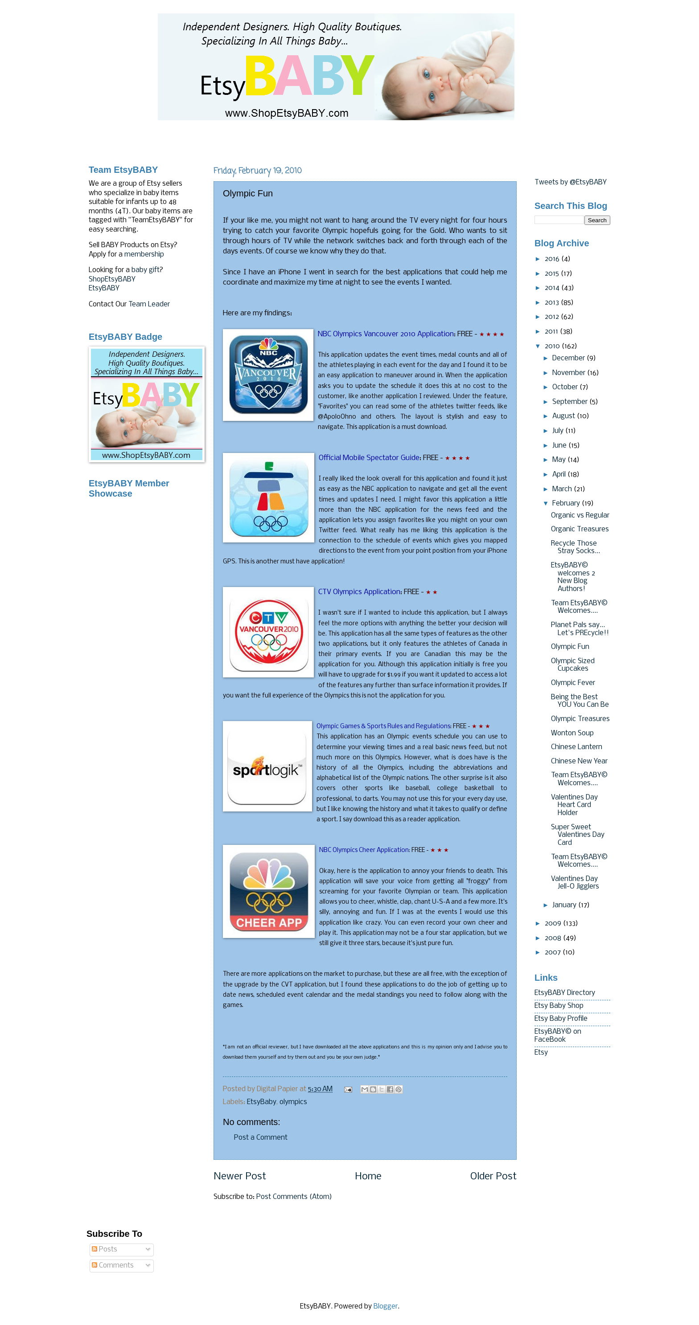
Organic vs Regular (580, 515)
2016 (553, 259)
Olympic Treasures (580, 719)
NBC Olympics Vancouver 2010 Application (386, 334)
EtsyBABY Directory (565, 993)
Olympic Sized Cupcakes (573, 665)
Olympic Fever (573, 683)
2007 (554, 952)
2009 (554, 923)
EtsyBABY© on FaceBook (558, 1036)
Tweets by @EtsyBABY (571, 182)
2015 (553, 273)
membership (144, 254)
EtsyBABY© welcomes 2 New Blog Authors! (573, 577)
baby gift (146, 270)
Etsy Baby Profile (561, 1019)
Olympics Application (359, 592)
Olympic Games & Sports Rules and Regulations (383, 726)
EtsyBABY (104, 288)
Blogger (386, 1306)
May (559, 460)
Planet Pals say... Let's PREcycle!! (580, 629)
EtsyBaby (261, 1102)
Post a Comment (261, 1138)
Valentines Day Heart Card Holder (574, 805)
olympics (293, 1102)
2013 (553, 302)
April (559, 474)
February (567, 503)
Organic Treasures (580, 529)
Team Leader (149, 304)
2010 (553, 346)
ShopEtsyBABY (112, 279)
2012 (553, 317)
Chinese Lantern (576, 747)
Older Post (493, 1177)
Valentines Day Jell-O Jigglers (575, 883)
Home (368, 1177)
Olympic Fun (570, 647)
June (560, 445)
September (570, 402)
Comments (113, 1265)
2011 (552, 331)
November (569, 373)
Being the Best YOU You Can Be (580, 701)
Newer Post (240, 1177)
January (565, 905)
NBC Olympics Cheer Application (364, 850)
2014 (553, 288)
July (558, 431)
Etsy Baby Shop (559, 1006)
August (564, 416)
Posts (104, 1249)
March (563, 489)
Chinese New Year (579, 761)
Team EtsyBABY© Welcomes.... (579, 607)
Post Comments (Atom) (294, 1197)
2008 (554, 938)
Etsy (541, 1052)
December (569, 358)
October (566, 387)
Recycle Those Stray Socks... (575, 547)
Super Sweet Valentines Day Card (577, 835)
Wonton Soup (572, 733)
